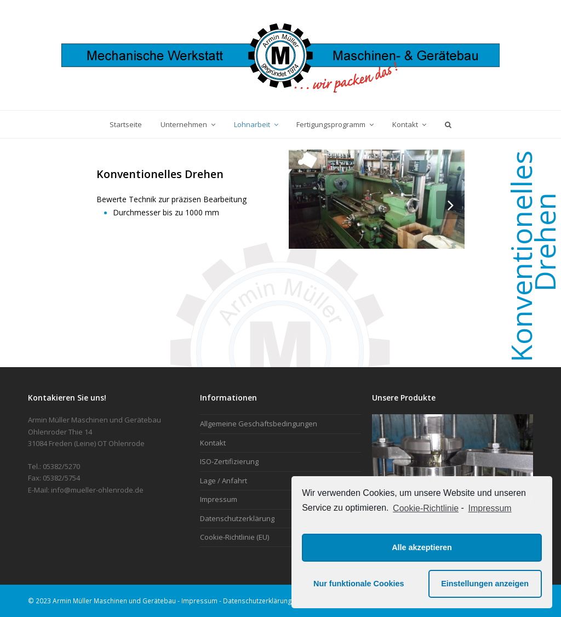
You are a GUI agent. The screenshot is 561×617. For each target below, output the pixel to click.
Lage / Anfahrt (223, 480)
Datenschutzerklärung (237, 518)
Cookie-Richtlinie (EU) (234, 537)
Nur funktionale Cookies (358, 583)
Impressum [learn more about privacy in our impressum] (490, 508)
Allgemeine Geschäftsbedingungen (258, 424)
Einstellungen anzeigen (485, 583)
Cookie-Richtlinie (426, 508)
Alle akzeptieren (422, 547)
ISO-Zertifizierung (229, 461)
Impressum (218, 499)
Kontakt (213, 443)
